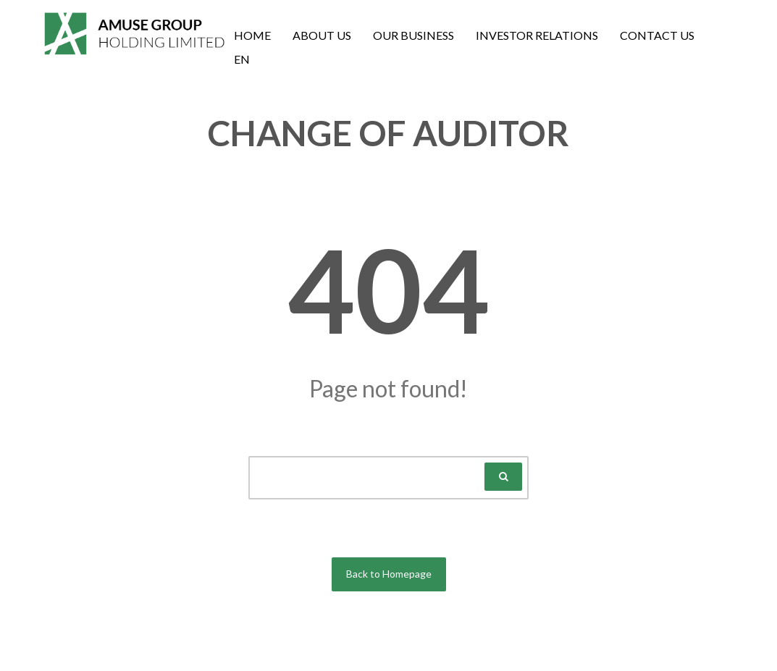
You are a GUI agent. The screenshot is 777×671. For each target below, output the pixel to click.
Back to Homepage (389, 573)
